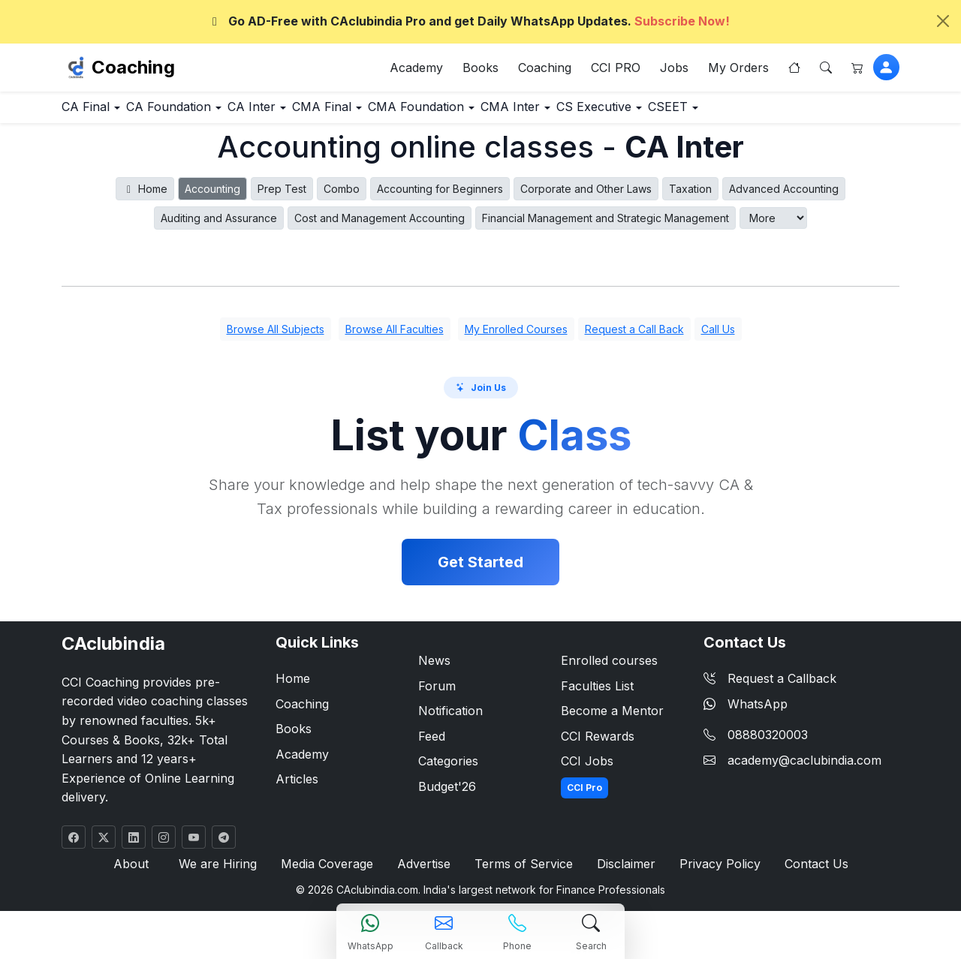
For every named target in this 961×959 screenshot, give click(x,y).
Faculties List (597, 693)
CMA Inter (617, 114)
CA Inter (301, 114)
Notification (450, 718)
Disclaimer (623, 872)
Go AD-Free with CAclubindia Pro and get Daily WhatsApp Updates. (468, 21)
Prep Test (282, 196)
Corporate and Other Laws (586, 196)
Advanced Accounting (784, 196)
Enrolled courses (609, 667)
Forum (437, 693)
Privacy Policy (714, 872)
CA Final (96, 114)
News (434, 667)
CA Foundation (199, 114)
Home (145, 196)
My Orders (738, 70)
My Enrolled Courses (516, 337)
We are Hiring (222, 872)
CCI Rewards (597, 743)
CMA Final (391, 114)
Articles (297, 787)
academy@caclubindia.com (804, 767)
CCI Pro (584, 795)
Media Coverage (329, 872)
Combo (342, 196)
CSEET (816, 114)
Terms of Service (523, 872)
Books (480, 70)
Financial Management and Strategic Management (605, 225)
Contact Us (807, 872)
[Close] (943, 21)
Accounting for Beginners (440, 196)
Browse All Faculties (394, 337)
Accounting (212, 196)
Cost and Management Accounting (379, 225)
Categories (448, 769)
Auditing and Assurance (219, 225)
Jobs (674, 70)
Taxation (690, 196)
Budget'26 (447, 793)
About (139, 872)
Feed (431, 743)
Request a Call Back (634, 337)
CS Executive (721, 114)
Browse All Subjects (275, 337)
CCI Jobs (587, 769)
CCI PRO (615, 70)
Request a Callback (769, 685)
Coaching (133, 70)
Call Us (718, 337)
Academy (416, 70)
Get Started (480, 570)
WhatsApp (745, 711)
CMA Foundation (504, 114)
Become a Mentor (612, 718)
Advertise (425, 872)
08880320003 (768, 742)
